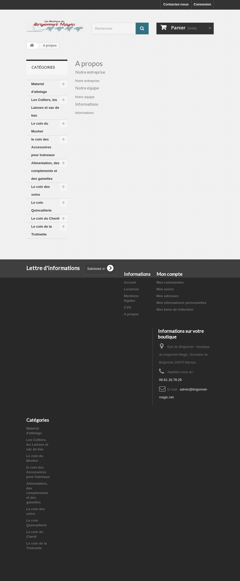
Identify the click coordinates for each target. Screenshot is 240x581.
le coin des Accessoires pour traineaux (43, 147)
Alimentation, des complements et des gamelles (45, 171)
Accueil (130, 282)
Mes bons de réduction (174, 309)
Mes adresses (167, 296)
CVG (127, 307)
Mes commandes (170, 282)
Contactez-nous (176, 4)
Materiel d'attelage (39, 88)
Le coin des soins (40, 190)
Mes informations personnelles (181, 303)
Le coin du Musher (39, 127)
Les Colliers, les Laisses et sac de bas (45, 107)
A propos (131, 314)
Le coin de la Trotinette (41, 230)
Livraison (131, 289)
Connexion (202, 4)
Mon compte (169, 274)
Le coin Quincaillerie (41, 206)
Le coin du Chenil (45, 218)
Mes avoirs (165, 289)
